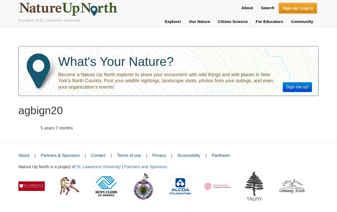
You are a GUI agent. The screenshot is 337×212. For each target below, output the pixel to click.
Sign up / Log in (298, 8)
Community (302, 21)
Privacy (159, 155)
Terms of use (129, 155)
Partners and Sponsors (145, 167)
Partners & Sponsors (60, 155)
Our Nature (199, 21)
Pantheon (221, 155)
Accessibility (188, 155)
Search (267, 8)
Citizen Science (233, 21)
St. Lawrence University (99, 167)
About (247, 8)
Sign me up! (297, 87)
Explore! (173, 21)
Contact (98, 155)
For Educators (269, 21)
